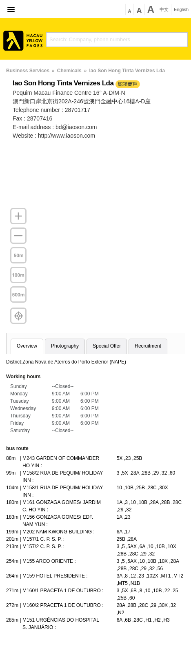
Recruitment (148, 346)
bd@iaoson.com (76, 127)
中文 (164, 9)
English (181, 9)
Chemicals (69, 71)
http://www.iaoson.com (66, 135)
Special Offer (107, 346)
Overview (27, 346)
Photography (65, 346)
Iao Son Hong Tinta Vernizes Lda (127, 71)
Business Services (27, 71)
